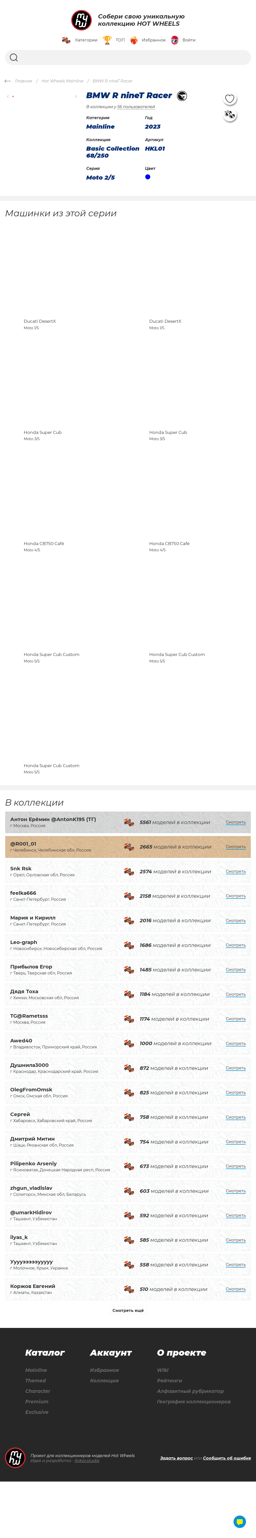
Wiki (160, 1426)
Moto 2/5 (100, 177)
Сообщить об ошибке (227, 1514)
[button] (8, 96)
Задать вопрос (176, 1514)
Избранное (103, 1426)
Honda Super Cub (43, 454)
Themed (35, 1436)
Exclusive (36, 1469)
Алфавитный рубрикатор (189, 1447)
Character (38, 1447)
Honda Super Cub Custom (52, 698)
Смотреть (236, 877)
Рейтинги (167, 1436)
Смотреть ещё (128, 1365)
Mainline (36, 1426)
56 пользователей (136, 106)
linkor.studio (87, 1517)
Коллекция (103, 1436)
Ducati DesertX (40, 332)
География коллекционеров (193, 1458)
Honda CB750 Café (44, 576)
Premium (36, 1458)
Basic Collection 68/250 (113, 152)
